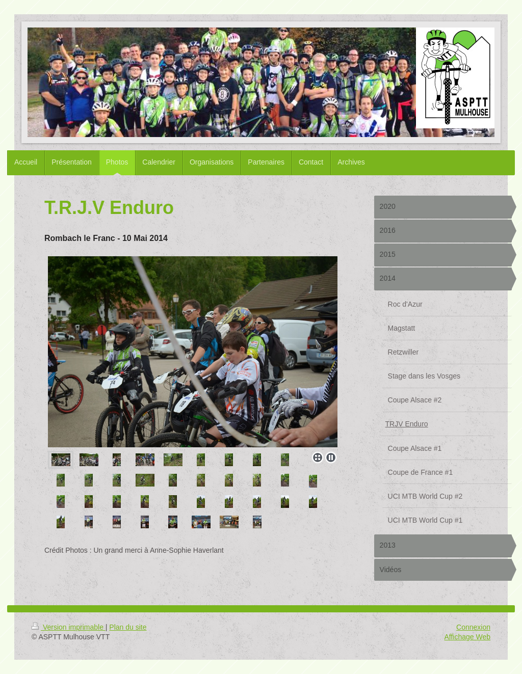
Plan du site (127, 627)
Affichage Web (467, 637)
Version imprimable (69, 627)
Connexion (473, 627)
